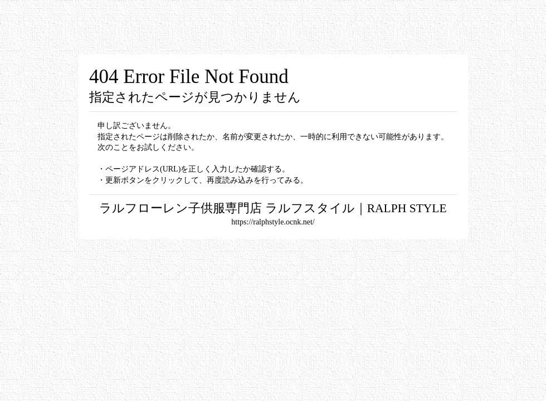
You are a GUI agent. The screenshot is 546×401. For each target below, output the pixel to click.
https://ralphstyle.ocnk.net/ (272, 222)
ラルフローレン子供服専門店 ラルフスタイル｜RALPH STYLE (272, 208)
